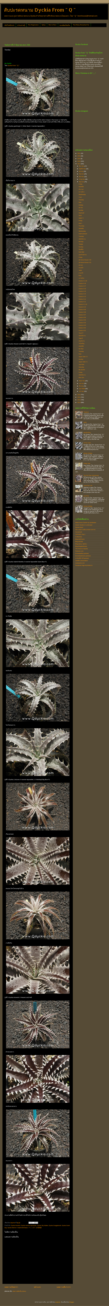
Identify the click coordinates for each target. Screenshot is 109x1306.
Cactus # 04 (82, 322)
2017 (79, 164)
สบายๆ (81, 207)
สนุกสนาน (82, 341)
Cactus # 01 (82, 330)
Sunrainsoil (78, 532)
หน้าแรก (37, 1287)
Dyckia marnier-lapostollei (28, 1225)
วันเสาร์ (81, 333)
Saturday (81, 367)
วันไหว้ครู (81, 343)
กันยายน (81, 174)
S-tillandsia (78, 537)
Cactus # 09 (82, 309)
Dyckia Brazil (79, 527)
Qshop (43, 25)
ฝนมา (80, 223)
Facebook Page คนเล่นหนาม (83, 565)
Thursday (81, 226)
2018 (79, 161)
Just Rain (81, 364)
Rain (80, 202)
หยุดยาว (81, 218)
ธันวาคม (81, 166)
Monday (81, 241)
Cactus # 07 (82, 315)
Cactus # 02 (82, 328)
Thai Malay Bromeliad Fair (81, 25)
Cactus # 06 (82, 317)
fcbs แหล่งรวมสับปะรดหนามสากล (85, 529)
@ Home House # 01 (85, 262)
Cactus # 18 (82, 283)
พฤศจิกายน (82, 168)
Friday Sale (86, 463)
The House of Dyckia (81, 548)
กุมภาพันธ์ (82, 388)
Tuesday (81, 199)
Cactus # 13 (82, 296)
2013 (79, 402)
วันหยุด (81, 244)
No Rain (81, 349)
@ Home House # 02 (85, 260)
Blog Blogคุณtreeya (81, 546)
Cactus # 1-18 (83, 281)
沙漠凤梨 (39, 1227)
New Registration (33, 25)
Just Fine (86, 496)
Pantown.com (79, 551)
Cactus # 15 (82, 291)
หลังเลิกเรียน (87, 432)
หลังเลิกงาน (82, 239)
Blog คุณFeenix (80, 539)
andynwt (57, 1302)
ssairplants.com (80, 563)
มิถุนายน (81, 182)
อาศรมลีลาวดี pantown (82, 558)
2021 (79, 153)
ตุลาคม (81, 171)
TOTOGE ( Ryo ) (80, 534)
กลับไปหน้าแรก (9, 25)
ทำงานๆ (81, 189)
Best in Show (52, 25)
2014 (79, 399)
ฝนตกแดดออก (83, 233)
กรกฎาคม (82, 179)
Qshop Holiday (87, 453)
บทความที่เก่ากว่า (64, 1287)
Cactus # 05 (82, 320)
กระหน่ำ (81, 267)
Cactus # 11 (82, 301)
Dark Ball (81, 252)
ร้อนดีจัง (81, 249)
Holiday (81, 205)
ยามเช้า (81, 273)
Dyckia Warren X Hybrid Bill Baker (18, 1227)
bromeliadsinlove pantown (83, 556)
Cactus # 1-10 (83, 304)
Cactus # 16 (82, 288)
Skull (80, 215)
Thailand (86, 412)
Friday (80, 184)
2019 (79, 158)
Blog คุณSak (79, 541)
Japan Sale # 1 (83, 362)
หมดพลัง (81, 186)
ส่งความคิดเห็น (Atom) (19, 1291)
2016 (79, 394)
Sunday (81, 210)
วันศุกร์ (81, 338)
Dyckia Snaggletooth (55, 1225)
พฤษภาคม (82, 381)
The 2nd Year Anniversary (91, 475)
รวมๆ (80, 197)
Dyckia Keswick (15, 1225)
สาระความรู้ (21, 25)
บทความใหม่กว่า (11, 1287)
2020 (79, 156)
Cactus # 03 (82, 325)
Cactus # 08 (82, 312)
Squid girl (81, 213)
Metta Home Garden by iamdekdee (85, 522)
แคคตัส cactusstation (81, 560)
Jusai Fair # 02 (87, 485)
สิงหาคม (81, 176)
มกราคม (81, 391)
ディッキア (31, 1227)
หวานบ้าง (81, 192)
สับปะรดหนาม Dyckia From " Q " (40, 10)
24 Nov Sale (87, 443)
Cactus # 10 (82, 307)
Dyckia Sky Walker (42, 1225)
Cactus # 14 (82, 294)
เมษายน (81, 383)
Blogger (71, 1302)
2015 (79, 397)
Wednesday (82, 194)
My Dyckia (82, 369)
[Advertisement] (38, 34)
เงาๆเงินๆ (81, 278)
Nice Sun (81, 377)
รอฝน (80, 270)
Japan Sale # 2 (83, 356)
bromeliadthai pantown (82, 553)
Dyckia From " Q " (13, 65)
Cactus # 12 (82, 299)
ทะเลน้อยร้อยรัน (65, 25)
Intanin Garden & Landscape (83, 525)
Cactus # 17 (82, 286)
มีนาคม (81, 386)
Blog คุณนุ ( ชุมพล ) (81, 544)
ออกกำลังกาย (83, 254)
